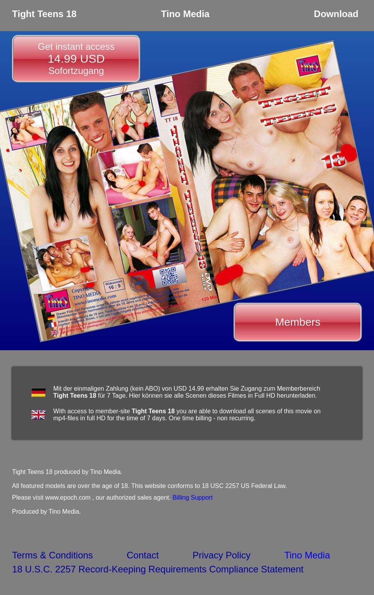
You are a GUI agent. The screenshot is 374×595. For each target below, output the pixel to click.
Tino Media (307, 555)
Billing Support (193, 497)
